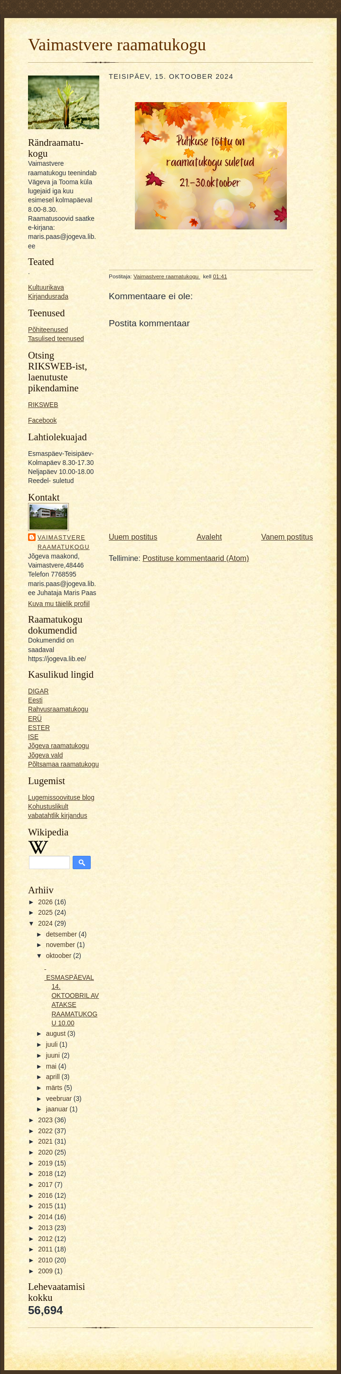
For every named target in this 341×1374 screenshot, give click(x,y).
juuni (54, 1055)
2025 (46, 912)
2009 (46, 1271)
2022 (46, 1131)
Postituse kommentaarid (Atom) (195, 558)
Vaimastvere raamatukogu (117, 44)
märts (55, 1087)
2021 (46, 1141)
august (56, 1033)
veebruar (60, 1098)
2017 (46, 1184)
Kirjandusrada (48, 296)
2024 (46, 923)
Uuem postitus (133, 537)
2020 (46, 1152)
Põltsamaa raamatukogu (63, 764)
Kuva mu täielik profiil (59, 603)
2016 (46, 1195)
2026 (46, 902)
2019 (46, 1163)
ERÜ (35, 718)
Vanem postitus (287, 537)
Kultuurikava (46, 287)
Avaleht (209, 537)
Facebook (42, 420)
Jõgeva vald (45, 755)
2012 (46, 1238)
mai (52, 1066)
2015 (46, 1206)
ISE (33, 736)
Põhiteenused (48, 329)
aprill (54, 1076)
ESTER (39, 727)
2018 (46, 1173)
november (61, 944)
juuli (52, 1044)
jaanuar (58, 1109)
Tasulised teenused (56, 338)
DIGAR (38, 691)
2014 (46, 1217)
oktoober (59, 955)
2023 (46, 1120)
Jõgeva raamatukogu (58, 745)
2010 (46, 1260)
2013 (46, 1228)
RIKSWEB (43, 404)
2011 (46, 1249)
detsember (62, 934)
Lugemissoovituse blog (61, 797)
